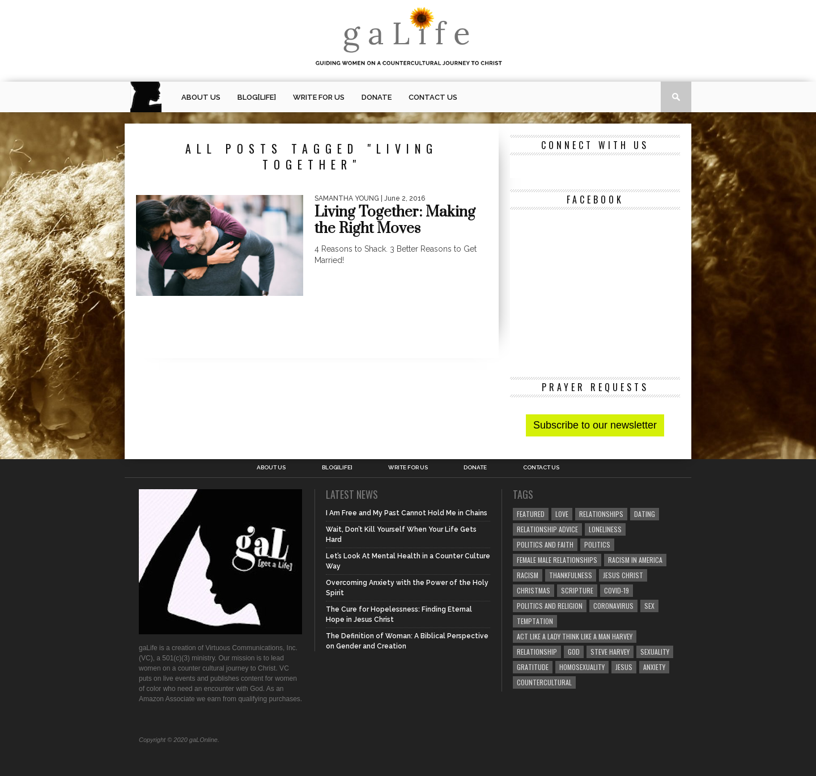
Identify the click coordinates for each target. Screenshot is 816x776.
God (574, 651)
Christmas (533, 590)
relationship (537, 651)
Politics (597, 544)
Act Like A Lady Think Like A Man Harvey (574, 636)
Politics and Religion (550, 605)
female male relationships (557, 560)
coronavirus (613, 605)
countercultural (544, 682)
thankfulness (570, 575)
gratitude (533, 667)
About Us (200, 97)
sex (649, 605)
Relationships (601, 514)
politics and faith (545, 544)
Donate (377, 97)
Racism (527, 575)
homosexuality (582, 667)
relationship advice (547, 529)
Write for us (319, 97)
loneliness (605, 529)
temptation (535, 621)
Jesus (623, 667)
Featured (531, 514)
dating (644, 514)
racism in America (635, 560)
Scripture (577, 590)
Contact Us (433, 97)
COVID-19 (616, 590)
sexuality (654, 651)
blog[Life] (256, 97)
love (561, 514)
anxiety (654, 667)
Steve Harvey (610, 651)
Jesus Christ (623, 575)
